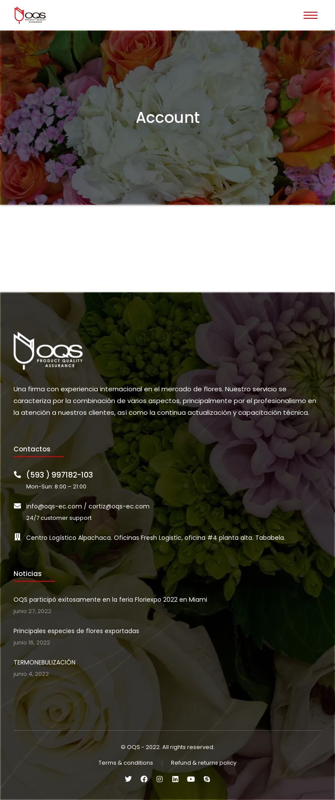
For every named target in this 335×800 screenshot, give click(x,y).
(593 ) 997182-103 (59, 475)
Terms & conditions (126, 763)
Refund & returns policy (203, 763)
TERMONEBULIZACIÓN (44, 662)
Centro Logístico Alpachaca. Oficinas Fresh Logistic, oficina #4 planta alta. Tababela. (155, 537)
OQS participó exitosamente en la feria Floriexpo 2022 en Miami (110, 599)
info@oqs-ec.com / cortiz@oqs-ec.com (88, 506)
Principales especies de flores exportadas (76, 631)
